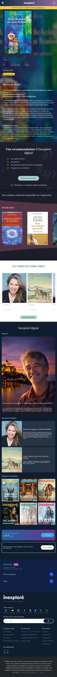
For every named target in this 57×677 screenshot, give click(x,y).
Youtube (18, 611)
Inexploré (45, 631)
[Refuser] (41, 672)
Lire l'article (7, 310)
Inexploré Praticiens (48, 641)
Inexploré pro (46, 644)
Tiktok (35, 611)
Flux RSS (46, 611)
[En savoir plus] (23, 672)
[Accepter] (34, 672)
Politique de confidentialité (28, 634)
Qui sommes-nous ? (8, 634)
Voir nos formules (47, 547)
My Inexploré (46, 638)
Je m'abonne (47, 535)
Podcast (41, 611)
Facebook (24, 611)
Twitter (30, 611)
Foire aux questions (28, 574)
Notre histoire (7, 631)
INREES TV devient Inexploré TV (31, 631)
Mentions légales (26, 641)
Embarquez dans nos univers (11, 641)
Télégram (12, 611)
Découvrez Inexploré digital (28, 178)
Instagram (5, 611)
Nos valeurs (6, 638)
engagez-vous (40, 7)
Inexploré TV (46, 634)
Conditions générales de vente (29, 638)
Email (28, 581)
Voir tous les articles (28, 317)
